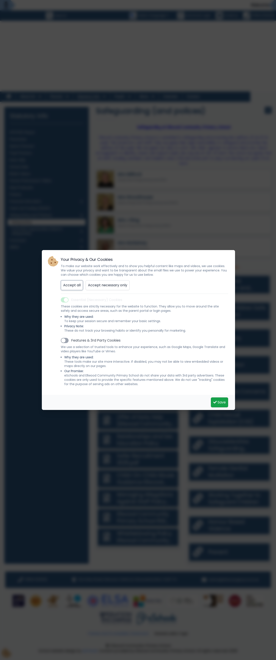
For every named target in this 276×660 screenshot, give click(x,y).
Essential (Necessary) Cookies (96, 299)
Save (219, 402)
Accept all (72, 285)
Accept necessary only (107, 285)
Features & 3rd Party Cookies (96, 340)
